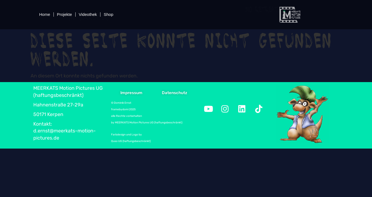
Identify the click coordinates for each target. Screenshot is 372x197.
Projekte (64, 14)
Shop (108, 14)
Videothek (88, 14)
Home (44, 14)
